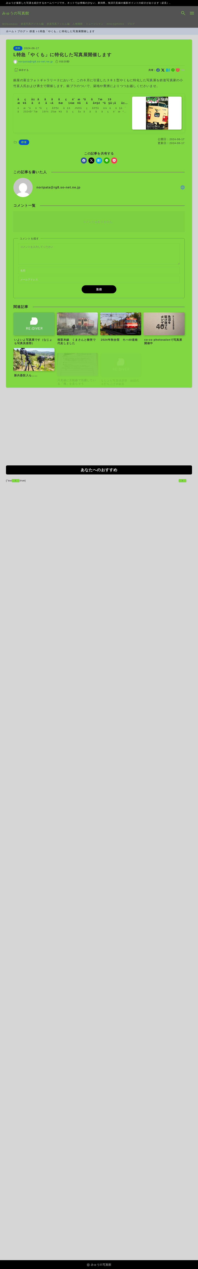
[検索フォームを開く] (179, 13)
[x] (163, 71)
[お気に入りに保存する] (21, 71)
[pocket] (178, 71)
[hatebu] (168, 71)
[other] (183, 188)
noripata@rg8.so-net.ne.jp (35, 62)
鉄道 (17, 49)
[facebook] (158, 71)
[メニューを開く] (188, 13)
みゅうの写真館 (19, 13)
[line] (173, 71)
